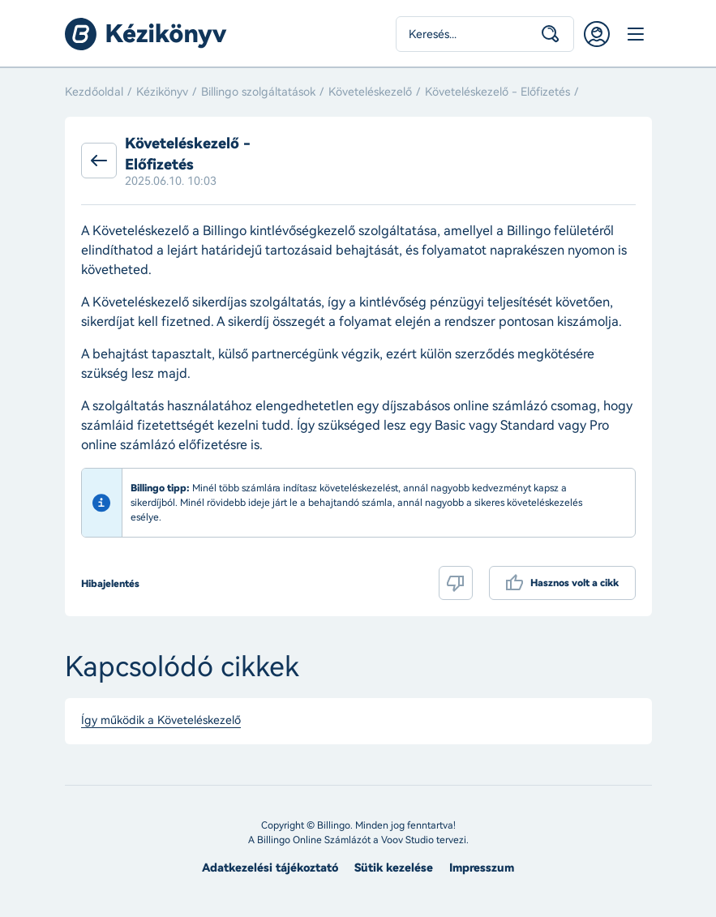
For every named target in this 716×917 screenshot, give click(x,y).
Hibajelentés (110, 583)
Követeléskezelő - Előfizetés (497, 92)
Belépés (596, 34)
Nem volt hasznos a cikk (456, 583)
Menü (636, 34)
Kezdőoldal (94, 92)
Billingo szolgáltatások (258, 92)
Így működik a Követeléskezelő (161, 720)
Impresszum (481, 868)
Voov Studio (407, 840)
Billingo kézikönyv (146, 34)
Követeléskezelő (370, 92)
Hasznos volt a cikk (574, 583)
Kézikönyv (162, 92)
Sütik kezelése (393, 868)
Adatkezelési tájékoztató (270, 868)
